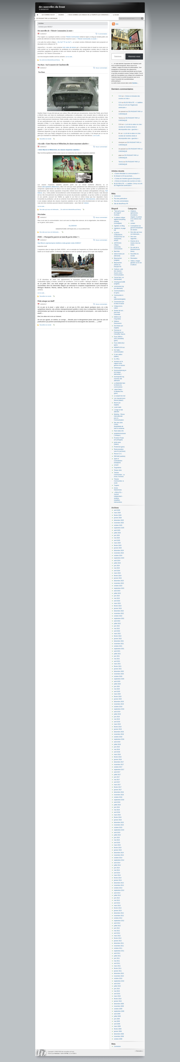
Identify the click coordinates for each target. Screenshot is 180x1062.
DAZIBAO (61, 14)
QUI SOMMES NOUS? (48, 14)
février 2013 (117, 908)
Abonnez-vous (134, 56)
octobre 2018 (118, 737)
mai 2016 (117, 810)
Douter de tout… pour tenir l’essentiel (119, 312)
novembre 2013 (119, 885)
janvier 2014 (118, 880)
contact (132, 223)
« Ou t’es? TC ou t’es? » (64, 42)
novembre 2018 (119, 734)
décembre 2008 (119, 1034)
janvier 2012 (118, 941)
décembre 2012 (119, 913)
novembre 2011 (119, 946)
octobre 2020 (118, 676)
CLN (120, 96)
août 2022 (117, 621)
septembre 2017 (119, 769)
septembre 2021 (119, 648)
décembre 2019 (119, 701)
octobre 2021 (118, 646)
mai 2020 (117, 689)
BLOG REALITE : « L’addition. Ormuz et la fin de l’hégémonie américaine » (131, 105)
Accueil (37, 15)
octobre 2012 (118, 918)
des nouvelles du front (52, 6)
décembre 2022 (119, 611)
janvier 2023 (118, 608)
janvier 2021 (118, 669)
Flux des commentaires (121, 201)
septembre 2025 (119, 528)
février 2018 (117, 757)
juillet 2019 (117, 714)
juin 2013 (117, 898)
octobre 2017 (118, 767)
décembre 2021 (119, 641)
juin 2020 (117, 686)
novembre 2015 (119, 825)
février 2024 (117, 575)
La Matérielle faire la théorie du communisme (119, 385)
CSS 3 (74, 1053)
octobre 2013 (118, 888)
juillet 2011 (117, 956)
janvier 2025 (118, 548)
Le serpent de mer (119, 396)
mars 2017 (117, 784)
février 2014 (117, 878)
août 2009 (117, 1014)
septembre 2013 (119, 890)
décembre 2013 (119, 883)
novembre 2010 (119, 976)
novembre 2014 (119, 855)
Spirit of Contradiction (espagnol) (118, 460)
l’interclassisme (90, 199)
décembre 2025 (119, 520)
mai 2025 (117, 538)
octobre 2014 (118, 857)
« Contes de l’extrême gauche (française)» (127, 178)
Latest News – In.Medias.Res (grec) (118, 391)
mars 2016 (117, 815)
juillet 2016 (117, 805)
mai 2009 (117, 1021)
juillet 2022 (117, 623)
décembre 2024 (119, 550)
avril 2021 (117, 661)
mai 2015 (117, 840)
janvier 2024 (118, 578)
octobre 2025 (118, 525)
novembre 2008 (119, 1036)
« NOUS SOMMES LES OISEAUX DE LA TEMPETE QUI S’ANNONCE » (88, 14)
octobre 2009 (118, 1009)
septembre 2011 (119, 951)
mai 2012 (117, 931)
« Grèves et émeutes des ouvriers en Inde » (127, 181)
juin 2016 (117, 807)
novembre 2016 (119, 795)
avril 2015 (117, 842)
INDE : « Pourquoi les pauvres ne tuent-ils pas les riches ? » (58, 237)
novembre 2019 (119, 704)
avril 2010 (117, 993)
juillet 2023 (117, 593)
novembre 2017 (119, 764)
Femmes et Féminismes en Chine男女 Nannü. (119, 332)
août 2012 (117, 923)
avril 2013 (117, 903)
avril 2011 (117, 963)
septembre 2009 (119, 1011)
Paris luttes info (119, 431)
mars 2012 (117, 936)
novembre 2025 (119, 523)
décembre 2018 (119, 732)
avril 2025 (117, 540)
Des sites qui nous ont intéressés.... (50, 209)
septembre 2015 (119, 830)
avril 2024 (117, 570)
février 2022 (117, 636)
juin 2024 (117, 565)
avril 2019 (117, 722)
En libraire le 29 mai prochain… (124, 176)
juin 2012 (117, 928)
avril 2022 (117, 631)
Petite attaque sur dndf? (46, 301)
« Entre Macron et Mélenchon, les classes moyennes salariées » (59, 150)
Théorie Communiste (72, 37)
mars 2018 (117, 754)
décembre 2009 (119, 1004)
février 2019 (117, 727)
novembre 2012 (119, 915)
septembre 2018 (119, 739)
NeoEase (57, 1053)
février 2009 (117, 1029)
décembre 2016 (119, 792)
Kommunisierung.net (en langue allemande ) (120, 372)
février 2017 (117, 787)
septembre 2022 (119, 618)
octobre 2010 (118, 978)
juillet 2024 (117, 563)
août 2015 (117, 832)
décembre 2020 (119, 671)
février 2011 (117, 968)
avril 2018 (117, 752)
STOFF (116, 465)
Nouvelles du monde (45, 138)
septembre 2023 (119, 588)
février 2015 (117, 847)
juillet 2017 (117, 774)
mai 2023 (117, 598)
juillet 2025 (117, 533)
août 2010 (117, 983)
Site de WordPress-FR (121, 203)
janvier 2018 (118, 759)
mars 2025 (117, 543)
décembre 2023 (119, 580)
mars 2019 (117, 724)
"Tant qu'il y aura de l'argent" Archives (119, 213)
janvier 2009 (118, 1031)
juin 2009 (117, 1019)
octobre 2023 (118, 586)
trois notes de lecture (69, 47)
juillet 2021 (117, 654)
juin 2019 (117, 716)
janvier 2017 (118, 790)
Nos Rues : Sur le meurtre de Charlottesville (53, 65)
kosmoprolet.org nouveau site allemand (119, 378)
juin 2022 (117, 626)
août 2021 (117, 651)
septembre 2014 (119, 860)
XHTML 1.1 (67, 1053)
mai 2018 (117, 749)
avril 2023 (117, 601)
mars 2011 (117, 966)
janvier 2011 (118, 971)
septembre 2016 (119, 800)
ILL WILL (117, 359)
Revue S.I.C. (118, 454)
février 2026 (117, 515)
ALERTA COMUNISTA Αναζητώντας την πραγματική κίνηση (119, 236)
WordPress (41, 1052)
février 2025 (117, 545)
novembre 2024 (119, 553)
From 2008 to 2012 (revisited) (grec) (119, 338)
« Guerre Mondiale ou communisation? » (126, 173)
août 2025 (117, 530)
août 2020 (117, 681)
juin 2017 (117, 777)
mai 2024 (117, 568)
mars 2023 (117, 603)
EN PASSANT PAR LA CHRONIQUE (47, 18)
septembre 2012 (119, 920)
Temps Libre (118, 470)
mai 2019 (117, 719)
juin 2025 (117, 535)
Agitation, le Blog (119, 226)
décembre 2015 (119, 822)
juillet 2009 (117, 1016)
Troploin (116, 485)
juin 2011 (117, 958)
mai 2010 (117, 991)
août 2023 (117, 591)
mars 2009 (117, 1026)
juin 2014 (117, 868)
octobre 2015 (118, 827)
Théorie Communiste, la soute (119, 481)
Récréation (41, 214)
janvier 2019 (118, 729)
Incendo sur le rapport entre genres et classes (119, 363)
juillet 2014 (117, 865)
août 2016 (117, 802)
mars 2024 (117, 573)
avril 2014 (117, 873)
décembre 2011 (119, 943)
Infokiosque (117, 368)
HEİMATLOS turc (119, 347)
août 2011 (117, 953)
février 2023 (117, 606)
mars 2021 (117, 664)
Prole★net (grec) (119, 447)
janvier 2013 (118, 910)
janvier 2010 (118, 1001)
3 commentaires (102, 34)
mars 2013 (117, 905)
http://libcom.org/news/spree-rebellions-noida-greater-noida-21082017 (59, 243)
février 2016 (117, 817)
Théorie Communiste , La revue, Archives (119, 474)
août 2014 (117, 863)
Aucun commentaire (101, 68)
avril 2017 (117, 782)
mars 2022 (117, 633)
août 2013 (117, 893)
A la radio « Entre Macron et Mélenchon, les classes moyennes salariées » (63, 144)
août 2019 (117, 711)
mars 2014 (117, 875)
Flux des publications (120, 198)
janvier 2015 (118, 850)
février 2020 (117, 696)
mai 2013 (117, 900)
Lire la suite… (69, 56)
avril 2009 (117, 1024)
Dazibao (134, 83)
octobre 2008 (118, 1039)
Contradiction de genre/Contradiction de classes (136, 228)
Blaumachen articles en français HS (118, 264)
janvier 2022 (118, 638)
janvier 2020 (118, 699)
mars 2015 (117, 845)
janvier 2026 (118, 518)
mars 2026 (117, 513)
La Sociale (116, 14)
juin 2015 (117, 837)
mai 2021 (117, 659)
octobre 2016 (118, 797)
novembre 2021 (119, 643)
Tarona (121, 162)
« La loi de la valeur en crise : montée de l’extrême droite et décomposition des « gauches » (130, 127)
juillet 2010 (117, 986)
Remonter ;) (139, 1051)
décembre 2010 (119, 973)
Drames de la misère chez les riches (135, 243)
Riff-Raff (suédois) (119, 456)
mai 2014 (117, 870)
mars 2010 (117, 996)
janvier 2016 (118, 820)
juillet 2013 (117, 895)
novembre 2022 (119, 613)
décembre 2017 (119, 762)
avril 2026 (117, 510)
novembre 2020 (119, 674)
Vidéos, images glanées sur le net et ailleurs (136, 263)
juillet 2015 (117, 835)
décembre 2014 (119, 852)
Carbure (86, 203)
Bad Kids (117, 251)
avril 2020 (117, 691)
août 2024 (117, 560)
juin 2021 (117, 656)
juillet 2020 (117, 684)
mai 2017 (117, 779)
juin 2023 (117, 596)
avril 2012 (117, 933)
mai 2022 (117, 628)
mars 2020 (117, 694)
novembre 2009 (119, 1006)
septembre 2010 (119, 981)
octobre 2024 (118, 555)
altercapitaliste (47, 187)
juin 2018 (117, 747)
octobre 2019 (118, 706)
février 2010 (117, 999)
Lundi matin (117, 407)
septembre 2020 (119, 679)
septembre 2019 (119, 709)
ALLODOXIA (73, 226)
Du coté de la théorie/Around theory (50, 60)
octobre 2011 (118, 948)
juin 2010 (117, 988)
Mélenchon (55, 187)
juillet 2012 (117, 925)
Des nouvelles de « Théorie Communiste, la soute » (55, 31)
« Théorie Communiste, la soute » (86, 39)
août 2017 (117, 772)
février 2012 (117, 938)
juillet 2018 (117, 744)
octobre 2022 (118, 616)
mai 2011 (117, 961)
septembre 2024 (119, 558)
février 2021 (117, 666)
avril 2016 (117, 812)
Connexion (117, 196)
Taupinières (117, 467)
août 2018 (117, 742)
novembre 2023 (119, 583)
